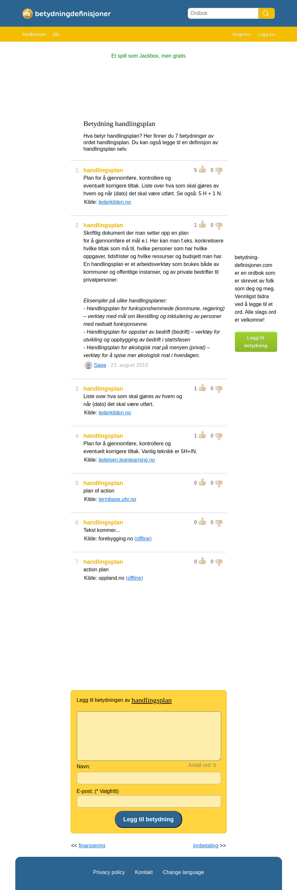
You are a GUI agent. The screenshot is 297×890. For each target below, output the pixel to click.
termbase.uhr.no (117, 499)
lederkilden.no (115, 202)
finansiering (92, 845)
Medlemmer (34, 34)
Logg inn (267, 34)
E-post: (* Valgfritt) (98, 791)
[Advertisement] (41, 143)
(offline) (143, 538)
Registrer (242, 34)
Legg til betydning (256, 341)
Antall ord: (200, 765)
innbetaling (205, 845)
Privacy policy (109, 872)
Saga (100, 365)
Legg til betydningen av (124, 700)
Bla (56, 34)
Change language (183, 872)
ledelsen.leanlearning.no (127, 460)
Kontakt (144, 872)
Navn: (83, 766)
